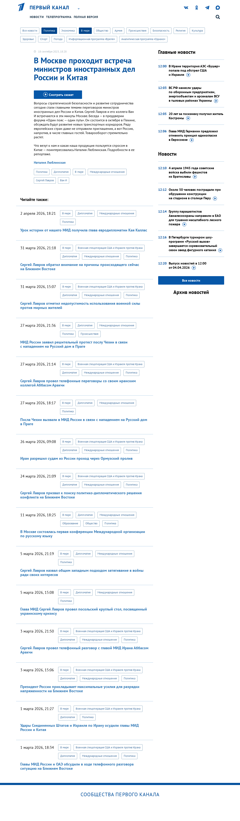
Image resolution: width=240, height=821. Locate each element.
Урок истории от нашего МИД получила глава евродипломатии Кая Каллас (83, 230)
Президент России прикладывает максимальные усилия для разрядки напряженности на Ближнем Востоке (79, 688)
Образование (70, 523)
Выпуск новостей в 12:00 (187, 265)
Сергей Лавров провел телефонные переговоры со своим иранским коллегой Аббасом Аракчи (78, 383)
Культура (197, 30)
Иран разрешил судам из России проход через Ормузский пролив (76, 458)
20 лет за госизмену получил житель (196, 116)
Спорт (43, 39)
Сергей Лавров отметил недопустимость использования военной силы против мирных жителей (80, 305)
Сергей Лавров (45, 180)
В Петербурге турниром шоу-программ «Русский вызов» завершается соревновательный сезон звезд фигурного (195, 243)
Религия (181, 30)
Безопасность (161, 30)
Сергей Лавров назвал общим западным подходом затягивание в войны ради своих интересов (82, 572)
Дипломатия (61, 172)
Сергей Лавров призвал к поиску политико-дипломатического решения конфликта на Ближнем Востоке (81, 495)
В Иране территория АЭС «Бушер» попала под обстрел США (194, 70)
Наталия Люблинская (50, 162)
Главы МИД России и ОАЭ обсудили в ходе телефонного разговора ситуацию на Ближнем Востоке (77, 766)
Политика (49, 30)
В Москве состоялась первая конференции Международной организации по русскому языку (82, 533)
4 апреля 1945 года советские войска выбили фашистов (191, 172)
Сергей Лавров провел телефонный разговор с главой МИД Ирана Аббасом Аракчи (84, 650)
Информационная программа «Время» (92, 39)
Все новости (29, 30)
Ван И (63, 180)
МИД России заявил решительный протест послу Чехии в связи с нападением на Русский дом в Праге (74, 344)
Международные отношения (107, 172)
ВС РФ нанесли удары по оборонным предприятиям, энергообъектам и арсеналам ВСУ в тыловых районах (194, 94)
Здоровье (28, 39)
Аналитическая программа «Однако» (143, 39)
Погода (58, 39)
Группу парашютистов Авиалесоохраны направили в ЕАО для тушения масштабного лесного (195, 218)
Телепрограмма (58, 17)
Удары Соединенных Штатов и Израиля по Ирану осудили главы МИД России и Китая (79, 727)
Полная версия (86, 17)
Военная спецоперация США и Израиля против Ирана (110, 248)
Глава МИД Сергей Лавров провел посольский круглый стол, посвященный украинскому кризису (83, 611)
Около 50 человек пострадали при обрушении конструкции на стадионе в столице (195, 194)
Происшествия (137, 30)
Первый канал (49, 8)
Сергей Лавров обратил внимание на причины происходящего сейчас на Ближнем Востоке (79, 266)
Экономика (68, 30)
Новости (37, 17)
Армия (118, 30)
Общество (102, 30)
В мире (85, 30)
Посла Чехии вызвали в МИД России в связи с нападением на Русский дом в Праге (83, 421)
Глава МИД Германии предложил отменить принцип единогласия (193, 135)
